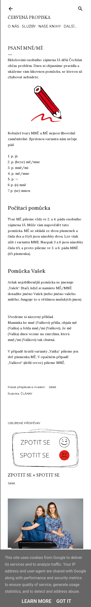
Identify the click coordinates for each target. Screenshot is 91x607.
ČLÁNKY (26, 393)
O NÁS (13, 26)
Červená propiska (29, 17)
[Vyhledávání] (80, 7)
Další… (70, 26)
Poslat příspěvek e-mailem (26, 387)
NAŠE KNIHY (49, 26)
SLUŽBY (29, 26)
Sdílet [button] (52, 387)
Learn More (36, 601)
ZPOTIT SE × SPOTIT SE (33, 475)
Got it (63, 601)
